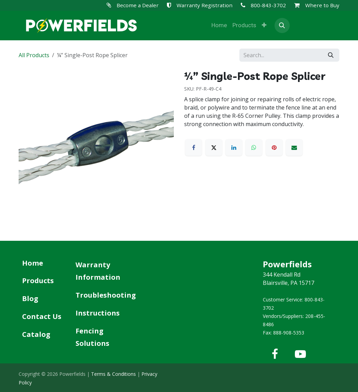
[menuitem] (219, 25)
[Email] (294, 147)
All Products (34, 55)
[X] (214, 147)
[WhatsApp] (254, 147)
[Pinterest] (274, 147)
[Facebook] (193, 147)
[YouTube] (300, 354)
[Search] (330, 55)
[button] (282, 25)
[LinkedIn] (234, 147)
